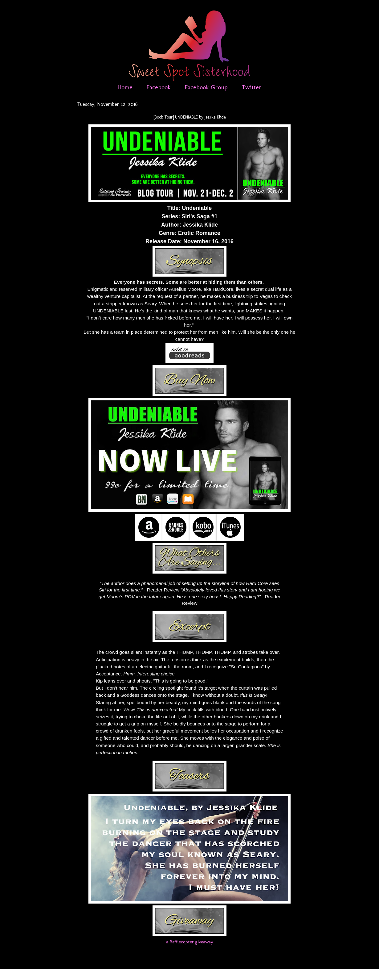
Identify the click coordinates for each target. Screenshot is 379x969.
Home (124, 87)
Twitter (252, 87)
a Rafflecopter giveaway (189, 942)
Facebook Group (206, 87)
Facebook (158, 87)
